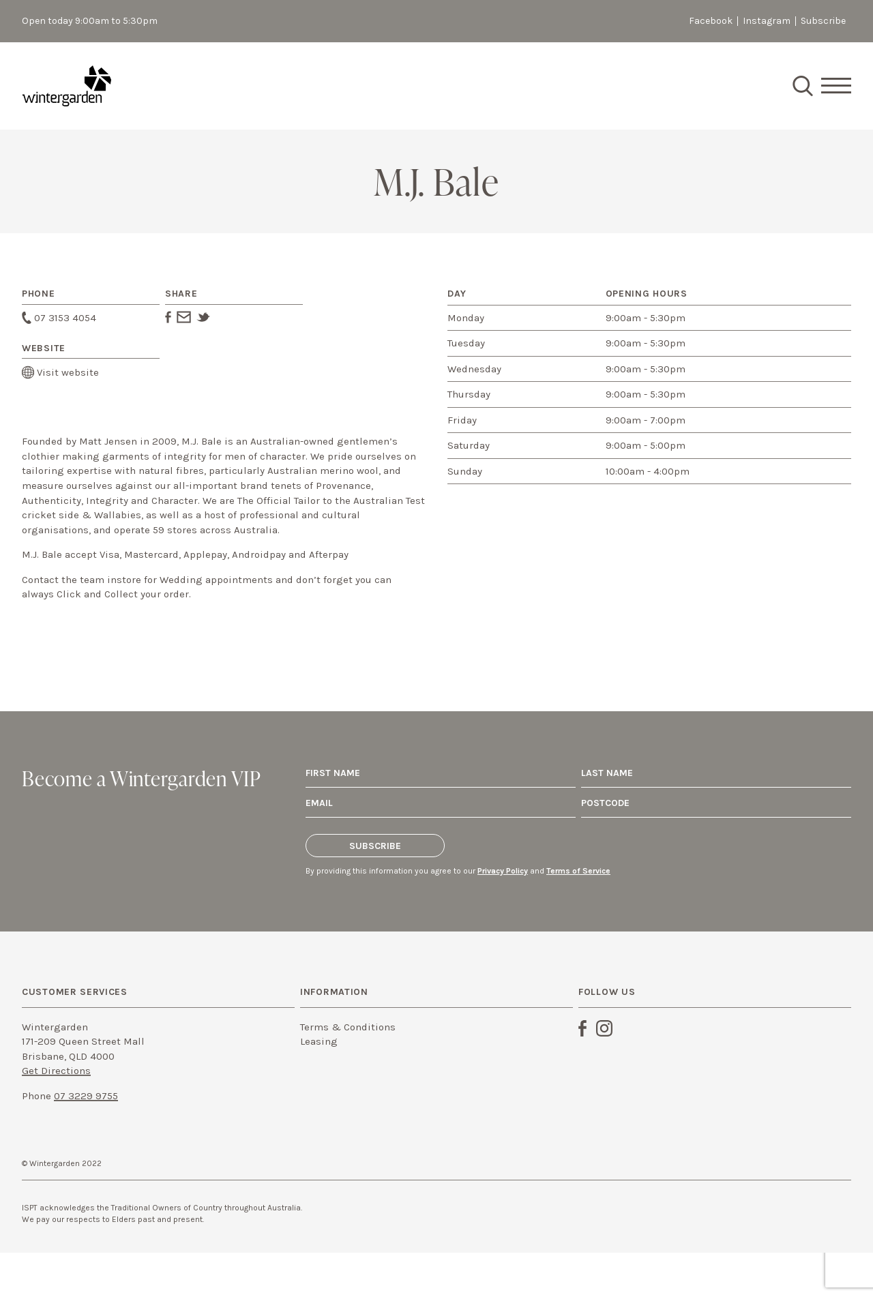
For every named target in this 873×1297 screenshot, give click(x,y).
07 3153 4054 (59, 318)
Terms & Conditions (348, 1027)
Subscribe (823, 21)
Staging (67, 85)
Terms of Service (578, 871)
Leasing (319, 1041)
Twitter (203, 317)
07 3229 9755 (86, 1096)
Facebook (711, 21)
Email (184, 317)
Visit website (60, 372)
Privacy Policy (502, 871)
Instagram (766, 21)
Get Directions (56, 1070)
